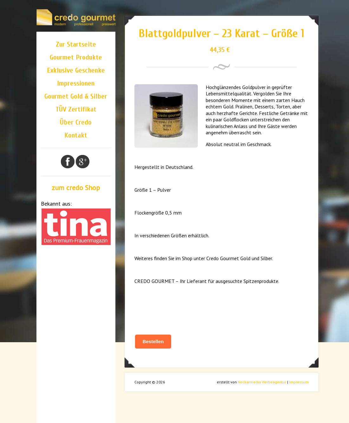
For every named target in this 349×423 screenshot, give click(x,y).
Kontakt (75, 135)
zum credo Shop (76, 187)
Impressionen (75, 83)
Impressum (299, 382)
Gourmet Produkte (76, 57)
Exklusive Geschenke (76, 70)
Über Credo (76, 122)
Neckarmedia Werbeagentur (262, 382)
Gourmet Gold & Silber (75, 96)
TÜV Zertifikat (75, 109)
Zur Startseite (76, 44)
